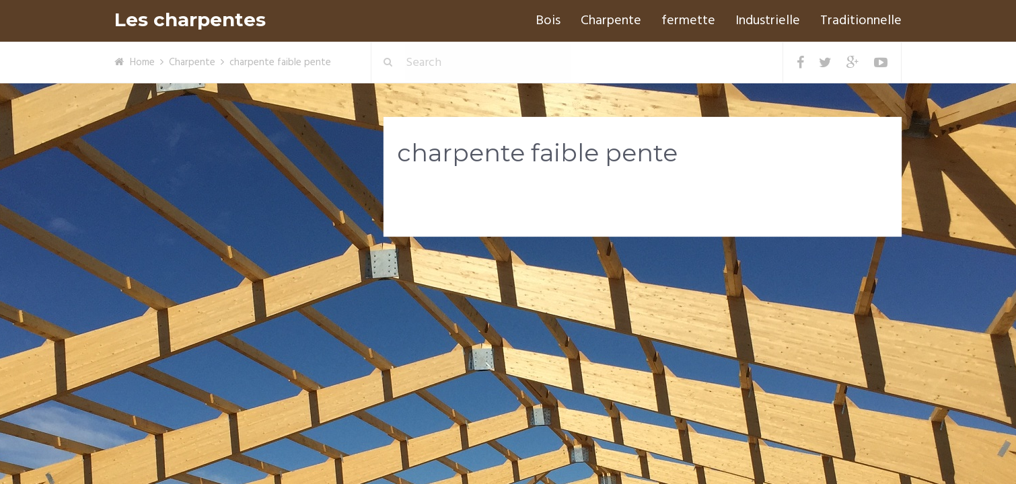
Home (142, 62)
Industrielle (767, 21)
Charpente (611, 21)
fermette (688, 21)
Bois (548, 21)
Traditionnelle (861, 21)
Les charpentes (190, 20)
